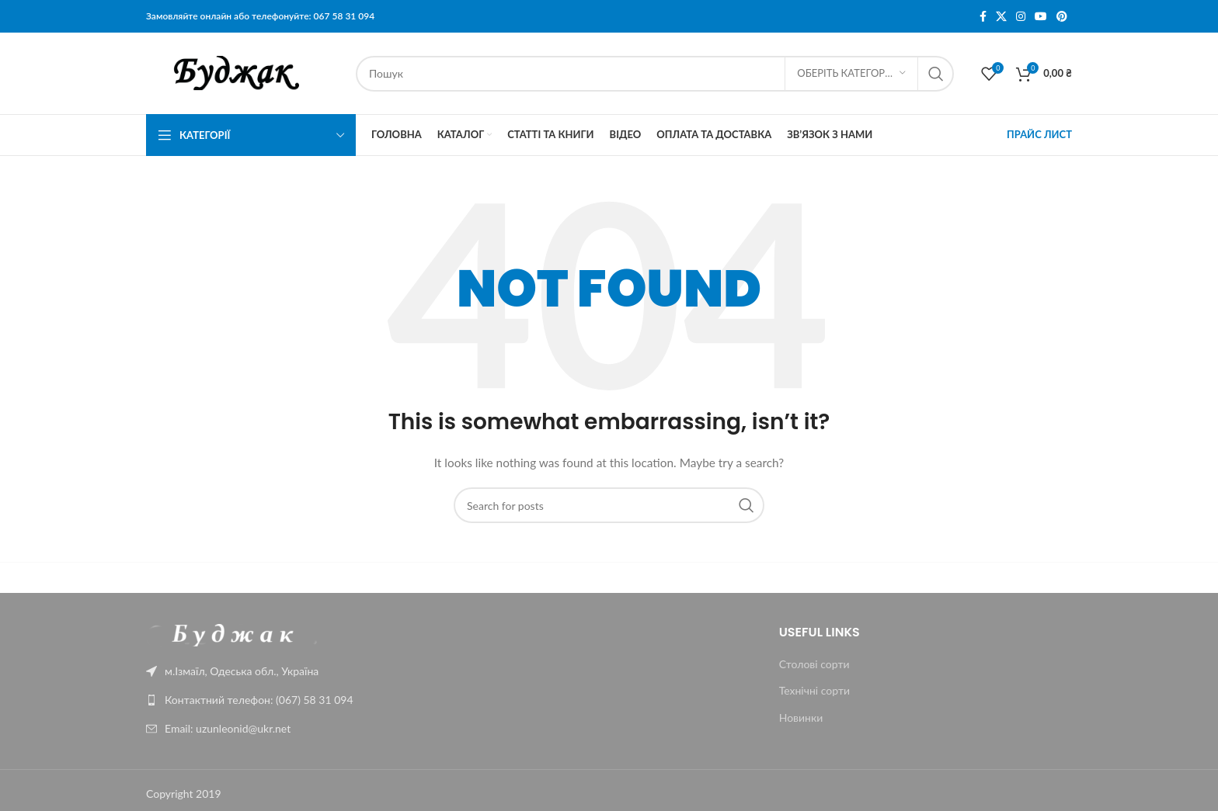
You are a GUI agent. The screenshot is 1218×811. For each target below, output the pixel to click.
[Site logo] (243, 71)
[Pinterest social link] (1062, 16)
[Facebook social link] (983, 16)
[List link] (253, 700)
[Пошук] (655, 74)
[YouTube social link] (1041, 16)
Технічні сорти (814, 690)
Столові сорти (814, 664)
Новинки (801, 717)
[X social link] (1001, 16)
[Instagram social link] (1020, 16)
